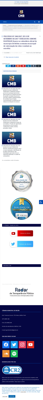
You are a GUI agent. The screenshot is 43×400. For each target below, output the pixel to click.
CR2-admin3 (6, 52)
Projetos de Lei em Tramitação (33, 52)
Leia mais (23, 392)
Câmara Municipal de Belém (7, 284)
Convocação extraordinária (21, 3)
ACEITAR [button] (12, 396)
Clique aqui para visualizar (12, 57)
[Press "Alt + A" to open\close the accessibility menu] (41, 202)
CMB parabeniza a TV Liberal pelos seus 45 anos (22, 284)
